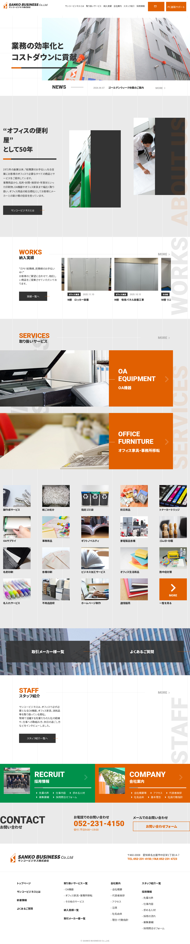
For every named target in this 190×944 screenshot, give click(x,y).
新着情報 (22, 900)
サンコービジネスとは (74, 6)
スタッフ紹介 (129, 6)
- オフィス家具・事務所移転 (78, 895)
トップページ (24, 883)
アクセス (155, 793)
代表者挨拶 (173, 793)
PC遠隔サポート (176, 7)
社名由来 (136, 797)
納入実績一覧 (71, 910)
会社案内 (118, 6)
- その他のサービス (74, 901)
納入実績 (107, 6)
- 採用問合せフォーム (153, 928)
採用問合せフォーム (64, 797)
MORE (161, 88)
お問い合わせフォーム (161, 826)
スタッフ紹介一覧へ (37, 738)
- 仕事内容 (147, 904)
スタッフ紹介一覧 (151, 883)
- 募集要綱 (147, 922)
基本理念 (153, 797)
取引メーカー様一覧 (48, 651)
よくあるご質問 (142, 651)
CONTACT (156, 8)
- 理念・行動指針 (119, 920)
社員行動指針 (173, 797)
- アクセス (116, 901)
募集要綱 (41, 797)
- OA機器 (69, 889)
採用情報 (141, 6)
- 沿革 (114, 907)
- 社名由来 (116, 914)
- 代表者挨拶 (118, 895)
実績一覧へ (33, 296)
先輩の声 (41, 793)
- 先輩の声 (147, 898)
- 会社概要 (116, 889)
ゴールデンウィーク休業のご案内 (126, 87)
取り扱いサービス (93, 6)
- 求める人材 (149, 910)
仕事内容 (58, 793)
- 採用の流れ (149, 916)
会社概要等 (138, 793)
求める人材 (76, 793)
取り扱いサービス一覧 (76, 883)
